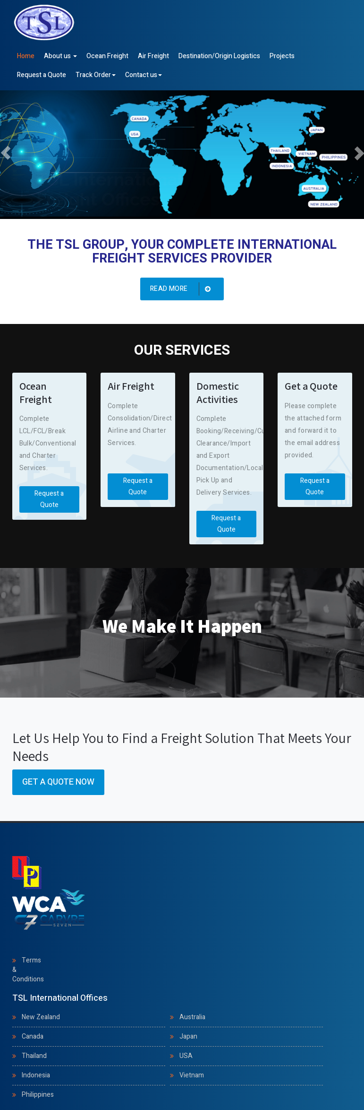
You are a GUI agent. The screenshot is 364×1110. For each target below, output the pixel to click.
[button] (5, 153)
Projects (282, 56)
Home (25, 56)
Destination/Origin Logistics (219, 56)
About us (60, 56)
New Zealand (41, 1017)
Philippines (38, 1095)
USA (186, 1056)
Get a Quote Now (58, 782)
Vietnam (191, 1075)
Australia (192, 1017)
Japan (188, 1036)
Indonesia (36, 1075)
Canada (32, 1036)
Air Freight (153, 56)
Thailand (34, 1056)
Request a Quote (41, 75)
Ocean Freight (107, 56)
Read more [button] (182, 289)
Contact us (143, 75)
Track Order (96, 75)
